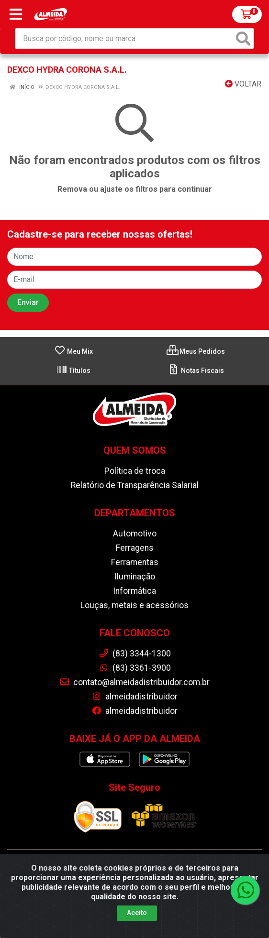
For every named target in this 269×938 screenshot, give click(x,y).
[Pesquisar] (243, 38)
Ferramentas (134, 562)
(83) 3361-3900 (135, 668)
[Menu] (15, 14)
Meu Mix (73, 351)
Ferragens (135, 548)
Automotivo (135, 533)
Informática (134, 591)
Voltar (243, 83)
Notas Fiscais (196, 370)
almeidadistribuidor (134, 696)
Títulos (73, 370)
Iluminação (134, 576)
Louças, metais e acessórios (134, 605)
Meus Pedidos (196, 351)
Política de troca (134, 471)
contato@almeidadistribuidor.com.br (134, 682)
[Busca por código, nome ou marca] (125, 38)
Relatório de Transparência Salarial (135, 485)
